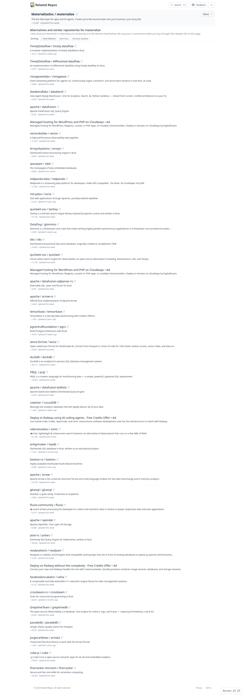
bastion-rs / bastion (43, 459)
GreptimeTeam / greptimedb (49, 607)
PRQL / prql (37, 372)
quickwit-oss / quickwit (45, 255)
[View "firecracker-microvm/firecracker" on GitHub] (75, 668)
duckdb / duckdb (41, 357)
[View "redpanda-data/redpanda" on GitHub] (66, 179)
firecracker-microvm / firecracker (51, 668)
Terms (208, 688)
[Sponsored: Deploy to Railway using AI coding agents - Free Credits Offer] (122, 419)
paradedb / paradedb (44, 622)
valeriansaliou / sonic (44, 429)
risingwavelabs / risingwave (48, 76)
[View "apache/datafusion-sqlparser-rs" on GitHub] (74, 281)
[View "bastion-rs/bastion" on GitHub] (57, 459)
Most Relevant (48, 38)
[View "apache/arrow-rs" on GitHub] (55, 296)
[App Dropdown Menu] (211, 5)
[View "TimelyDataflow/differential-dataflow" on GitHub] (81, 61)
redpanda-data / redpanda (47, 179)
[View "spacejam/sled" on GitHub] (52, 163)
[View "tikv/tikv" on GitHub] (43, 239)
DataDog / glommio (43, 224)
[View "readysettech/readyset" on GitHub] (63, 550)
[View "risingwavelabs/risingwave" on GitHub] (68, 76)
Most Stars (64, 38)
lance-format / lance (43, 342)
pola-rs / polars (40, 535)
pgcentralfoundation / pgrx (48, 327)
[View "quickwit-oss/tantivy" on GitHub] (59, 209)
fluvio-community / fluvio (46, 505)
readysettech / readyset (45, 550)
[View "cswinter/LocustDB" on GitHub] (58, 402)
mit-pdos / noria (40, 194)
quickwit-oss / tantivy (44, 209)
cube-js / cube (39, 653)
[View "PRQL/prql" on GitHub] (47, 372)
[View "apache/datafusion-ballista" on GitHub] (68, 387)
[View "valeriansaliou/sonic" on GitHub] (59, 429)
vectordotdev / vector (44, 133)
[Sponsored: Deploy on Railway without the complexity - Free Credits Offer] (122, 567)
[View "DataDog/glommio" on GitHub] (58, 224)
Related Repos (46, 5)
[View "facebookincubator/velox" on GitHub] (66, 577)
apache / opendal (41, 520)
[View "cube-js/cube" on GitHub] (50, 653)
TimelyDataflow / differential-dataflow (55, 61)
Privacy (199, 688)
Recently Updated (80, 38)
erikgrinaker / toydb (43, 444)
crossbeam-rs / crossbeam (47, 592)
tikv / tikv (36, 239)
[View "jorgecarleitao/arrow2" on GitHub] (62, 637)
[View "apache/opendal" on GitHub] (54, 520)
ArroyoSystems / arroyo (45, 148)
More (208, 14)
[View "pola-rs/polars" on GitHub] (51, 535)
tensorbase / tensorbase (46, 311)
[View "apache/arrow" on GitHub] (51, 474)
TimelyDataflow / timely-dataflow (51, 46)
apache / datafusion (43, 107)
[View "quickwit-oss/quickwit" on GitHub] (61, 254)
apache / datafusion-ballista (48, 387)
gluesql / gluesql (41, 490)
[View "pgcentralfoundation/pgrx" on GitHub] (67, 326)
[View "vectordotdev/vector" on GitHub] (60, 133)
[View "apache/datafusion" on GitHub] (58, 107)
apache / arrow (40, 474)
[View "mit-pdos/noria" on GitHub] (53, 194)
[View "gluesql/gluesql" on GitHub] (53, 489)
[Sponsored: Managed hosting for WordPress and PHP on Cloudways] (122, 123)
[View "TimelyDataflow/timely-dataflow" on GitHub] (75, 46)
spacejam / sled (40, 164)
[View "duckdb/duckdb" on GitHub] (54, 357)
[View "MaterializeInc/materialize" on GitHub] (77, 14)
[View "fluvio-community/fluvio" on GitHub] (65, 505)
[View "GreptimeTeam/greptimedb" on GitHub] (69, 607)
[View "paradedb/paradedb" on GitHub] (60, 622)
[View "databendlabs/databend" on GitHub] (65, 91)
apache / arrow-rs (41, 296)
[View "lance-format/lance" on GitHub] (58, 342)
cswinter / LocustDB (43, 402)
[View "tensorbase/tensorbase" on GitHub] (64, 311)
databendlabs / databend (46, 91)
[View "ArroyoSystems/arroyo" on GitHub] (63, 148)
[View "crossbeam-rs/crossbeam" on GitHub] (66, 592)
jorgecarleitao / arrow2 (45, 637)
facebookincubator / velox (47, 577)
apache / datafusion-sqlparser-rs (51, 281)
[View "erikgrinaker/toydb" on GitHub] (58, 444)
